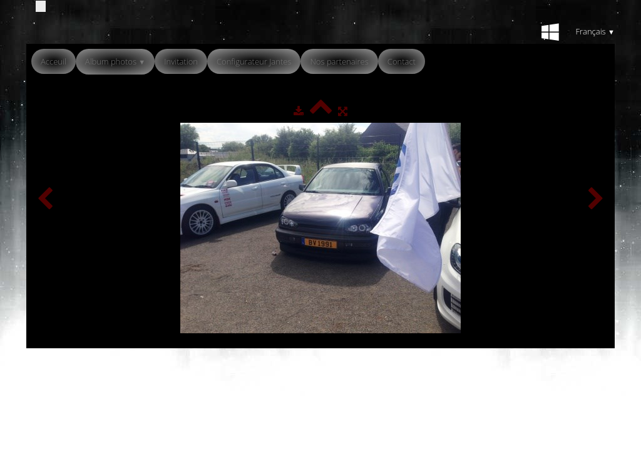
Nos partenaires (339, 61)
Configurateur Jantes (254, 61)
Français (595, 31)
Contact (401, 61)
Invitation (181, 61)
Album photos (115, 61)
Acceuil (53, 61)
